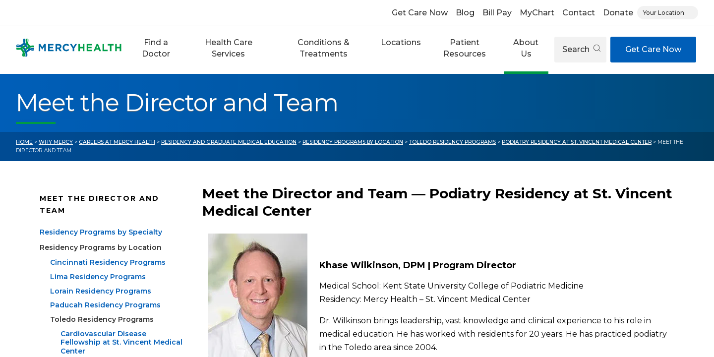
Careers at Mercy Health (117, 142)
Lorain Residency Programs (100, 291)
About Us (525, 48)
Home (24, 142)
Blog (465, 12)
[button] (155, 49)
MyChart (537, 12)
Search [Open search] (581, 49)
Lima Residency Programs (98, 276)
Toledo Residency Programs (452, 142)
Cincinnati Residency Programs (108, 262)
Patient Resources (464, 48)
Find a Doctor (156, 48)
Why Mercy (56, 142)
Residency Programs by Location (352, 142)
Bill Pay (497, 12)
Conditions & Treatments (324, 48)
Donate (618, 12)
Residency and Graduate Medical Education (229, 142)
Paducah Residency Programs (105, 304)
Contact (578, 12)
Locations (401, 42)
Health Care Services (228, 48)
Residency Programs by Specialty (101, 232)
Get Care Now (420, 12)
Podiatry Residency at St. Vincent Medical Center (577, 142)
